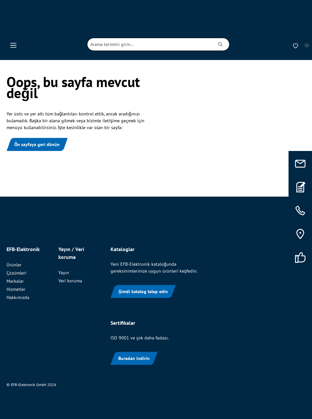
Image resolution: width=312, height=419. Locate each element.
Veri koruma (70, 281)
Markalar (15, 281)
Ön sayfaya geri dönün (37, 144)
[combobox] (149, 44)
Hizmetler (16, 289)
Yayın (63, 273)
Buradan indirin (134, 358)
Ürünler (14, 265)
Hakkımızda (18, 297)
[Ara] (221, 44)
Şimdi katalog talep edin (143, 291)
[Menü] (13, 44)
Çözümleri (16, 273)
